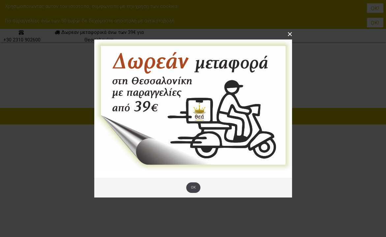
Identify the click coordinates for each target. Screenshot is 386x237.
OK (193, 187)
